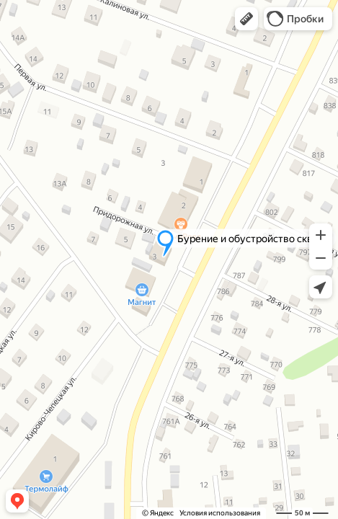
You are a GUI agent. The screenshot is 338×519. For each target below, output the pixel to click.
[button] (246, 18)
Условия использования (219, 513)
